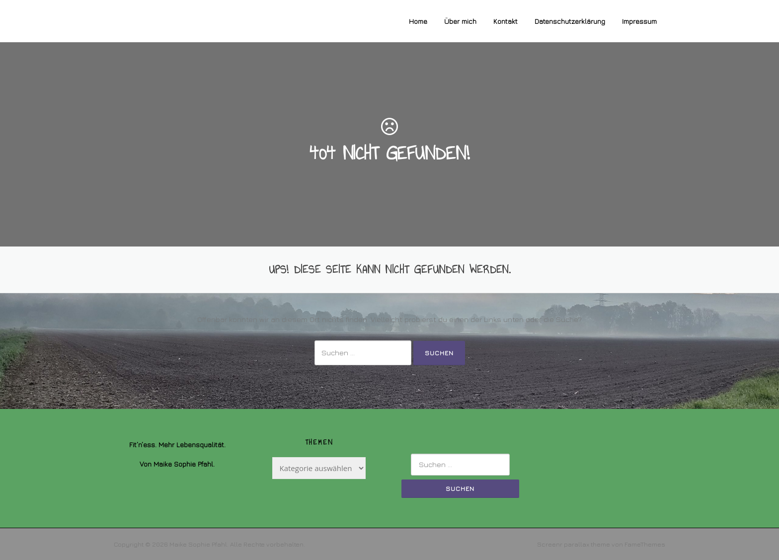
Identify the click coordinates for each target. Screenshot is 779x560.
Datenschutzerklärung (570, 21)
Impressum (639, 21)
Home (418, 21)
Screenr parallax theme (573, 544)
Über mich (460, 21)
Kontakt (505, 21)
